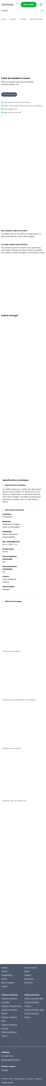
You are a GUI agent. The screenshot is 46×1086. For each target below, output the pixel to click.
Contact (4, 986)
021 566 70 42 (7, 1056)
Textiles (23, 19)
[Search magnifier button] (42, 11)
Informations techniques (13, 510)
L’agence (27, 975)
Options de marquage (12, 601)
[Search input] (27, 11)
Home (3, 19)
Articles (4, 979)
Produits (13, 19)
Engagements (6, 975)
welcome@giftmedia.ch (10, 1060)
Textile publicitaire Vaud (33, 998)
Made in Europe (36, 19)
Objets (27, 971)
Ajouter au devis (9, 94)
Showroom (28, 983)
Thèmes (4, 968)
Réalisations (29, 979)
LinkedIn (4, 1070)
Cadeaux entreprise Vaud (11, 1006)
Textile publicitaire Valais (34, 1010)
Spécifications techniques (14, 485)
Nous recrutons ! (31, 968)
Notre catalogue (7, 983)
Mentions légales (19, 1079)
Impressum (29, 1079)
